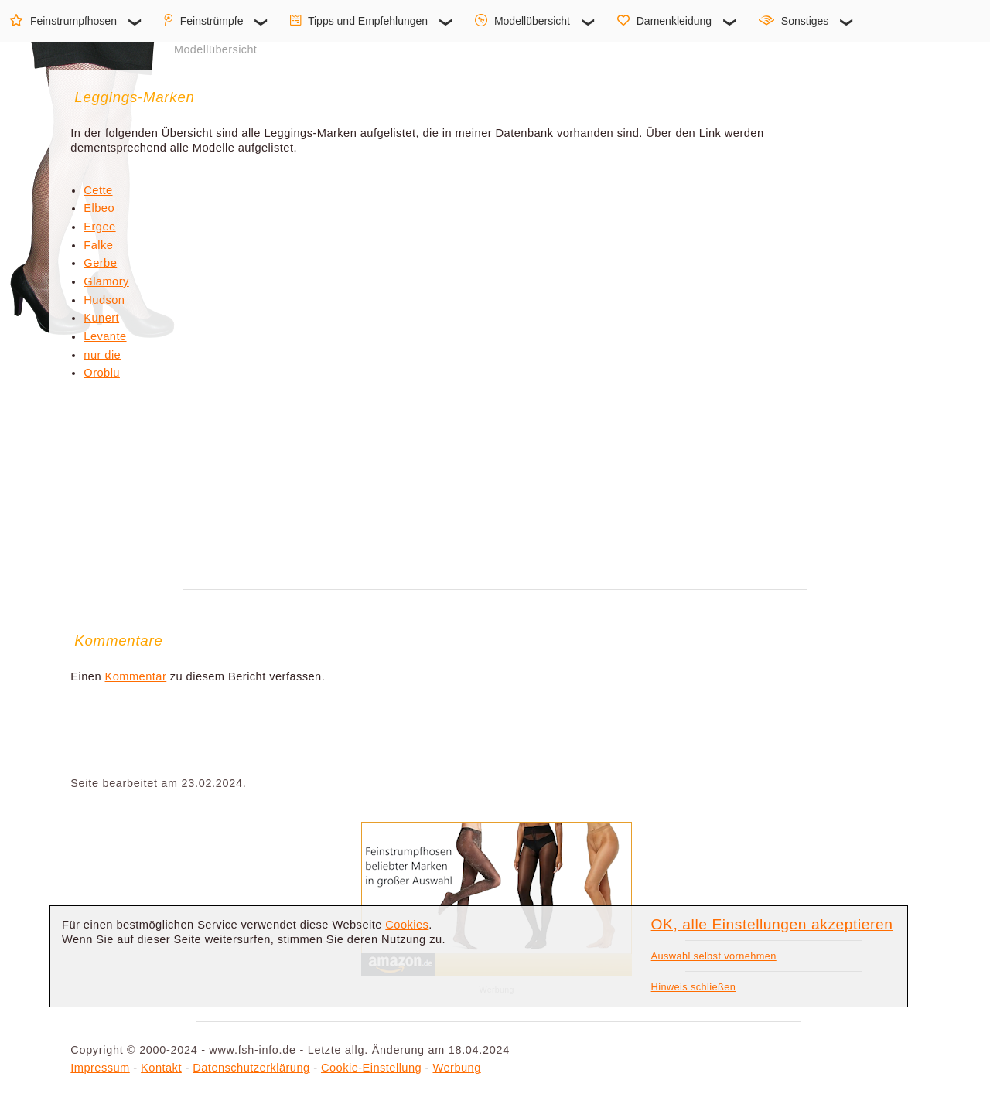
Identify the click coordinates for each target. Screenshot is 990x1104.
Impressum (99, 1067)
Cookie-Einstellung (371, 1067)
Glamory (106, 281)
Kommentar (136, 676)
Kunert (101, 318)
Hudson (104, 300)
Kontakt (161, 1067)
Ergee (99, 226)
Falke (98, 245)
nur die (102, 355)
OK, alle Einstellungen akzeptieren (772, 924)
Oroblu (102, 372)
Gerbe (100, 263)
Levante (105, 336)
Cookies (406, 924)
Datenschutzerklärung (251, 1067)
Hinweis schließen (693, 987)
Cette (98, 190)
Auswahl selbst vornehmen (714, 956)
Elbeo (99, 208)
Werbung (456, 1067)
